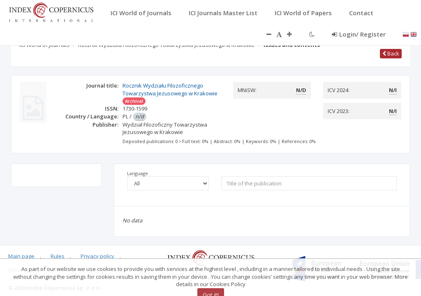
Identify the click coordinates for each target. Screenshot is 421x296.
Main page (21, 256)
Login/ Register (359, 34)
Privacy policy (97, 256)
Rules (58, 256)
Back (390, 53)
